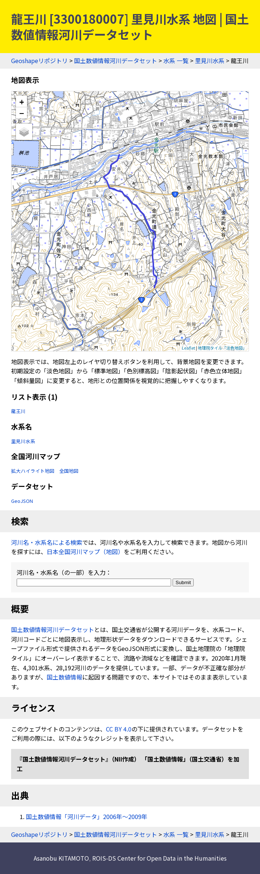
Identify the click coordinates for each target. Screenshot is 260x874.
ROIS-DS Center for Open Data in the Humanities (159, 858)
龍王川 (18, 411)
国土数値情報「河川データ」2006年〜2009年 (86, 816)
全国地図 (69, 470)
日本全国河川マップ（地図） (85, 551)
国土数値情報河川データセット (115, 60)
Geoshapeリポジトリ (39, 60)
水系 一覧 (176, 60)
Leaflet (188, 348)
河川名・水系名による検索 (46, 542)
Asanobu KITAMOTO (61, 858)
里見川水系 (209, 60)
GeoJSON (22, 500)
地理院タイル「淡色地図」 (222, 348)
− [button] (21, 112)
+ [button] (21, 101)
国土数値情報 (64, 676)
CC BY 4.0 (118, 728)
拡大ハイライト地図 (32, 470)
